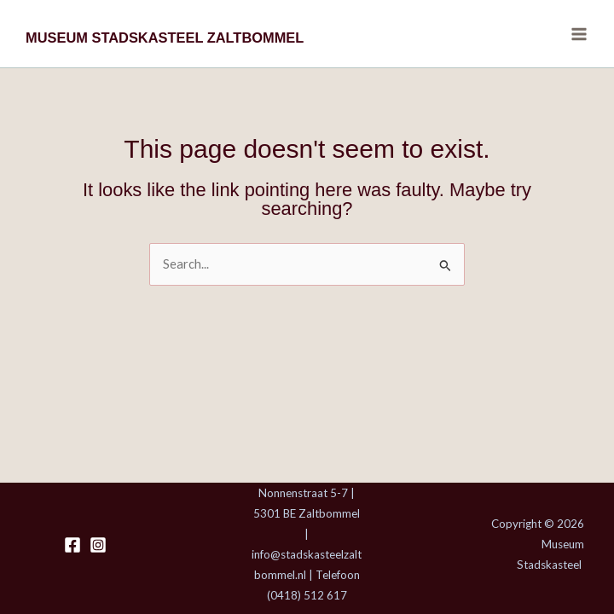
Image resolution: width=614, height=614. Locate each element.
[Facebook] (72, 544)
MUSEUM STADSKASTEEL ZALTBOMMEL (165, 37)
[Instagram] (98, 544)
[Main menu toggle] (579, 34)
